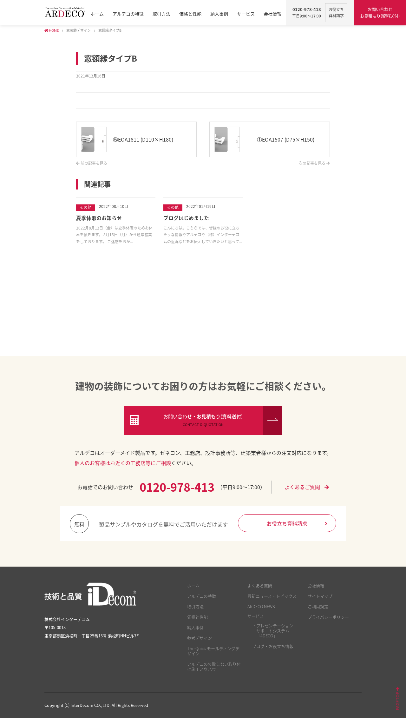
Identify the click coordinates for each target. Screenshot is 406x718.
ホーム (97, 13)
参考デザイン (199, 638)
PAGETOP (398, 699)
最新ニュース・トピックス (272, 596)
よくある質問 (259, 585)
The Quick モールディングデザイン (213, 650)
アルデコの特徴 (128, 13)
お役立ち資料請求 (297, 523)
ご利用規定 (318, 606)
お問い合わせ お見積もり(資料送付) (380, 12)
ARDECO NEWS (261, 606)
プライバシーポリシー (328, 617)
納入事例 (219, 13)
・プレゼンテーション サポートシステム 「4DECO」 (272, 630)
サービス (246, 13)
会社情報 (272, 13)
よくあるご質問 (307, 487)
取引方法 (161, 13)
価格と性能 (190, 13)
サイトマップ (320, 596)
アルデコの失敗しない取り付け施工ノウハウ (214, 666)
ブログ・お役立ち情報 (272, 646)
